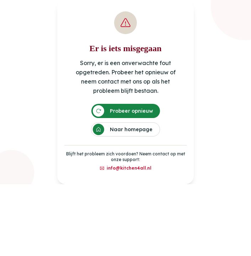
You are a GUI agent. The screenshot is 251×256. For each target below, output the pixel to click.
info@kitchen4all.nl (125, 168)
